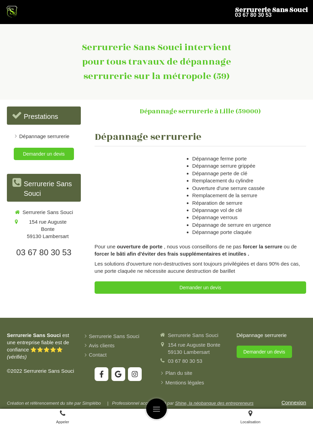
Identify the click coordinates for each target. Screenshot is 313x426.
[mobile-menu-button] (156, 409)
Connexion (293, 402)
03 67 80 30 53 (43, 252)
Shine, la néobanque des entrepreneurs (214, 403)
